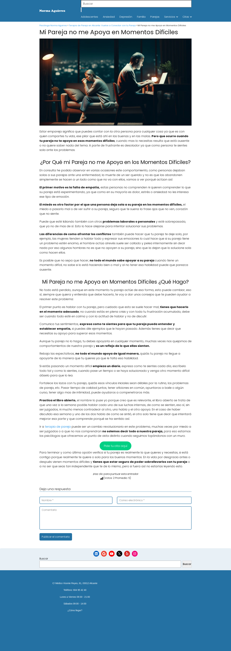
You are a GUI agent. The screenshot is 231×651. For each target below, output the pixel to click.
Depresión (126, 17)
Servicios (169, 17)
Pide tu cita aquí (115, 446)
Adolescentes (89, 17)
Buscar (43, 558)
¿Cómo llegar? (75, 610)
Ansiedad (109, 17)
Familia (141, 17)
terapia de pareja (58, 427)
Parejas (154, 17)
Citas (186, 17)
